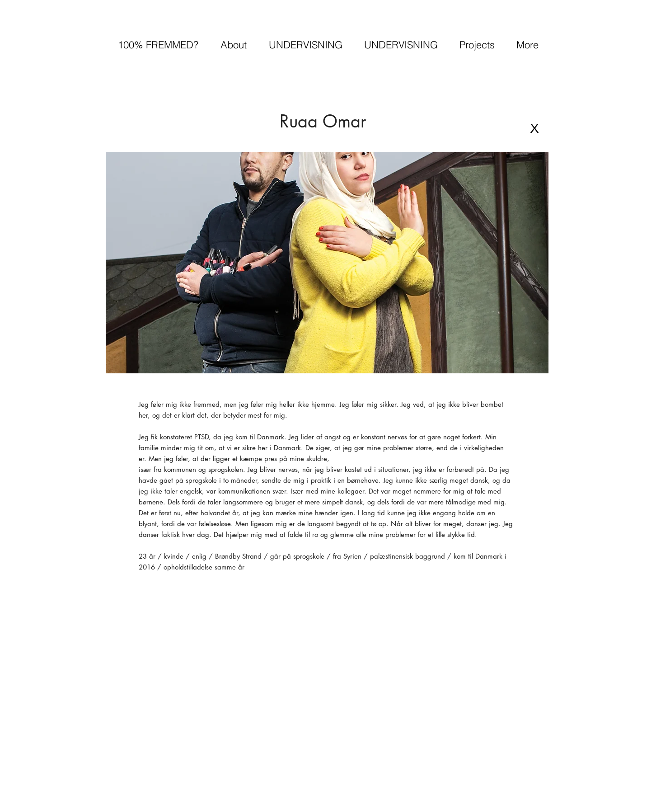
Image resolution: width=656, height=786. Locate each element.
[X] (534, 128)
